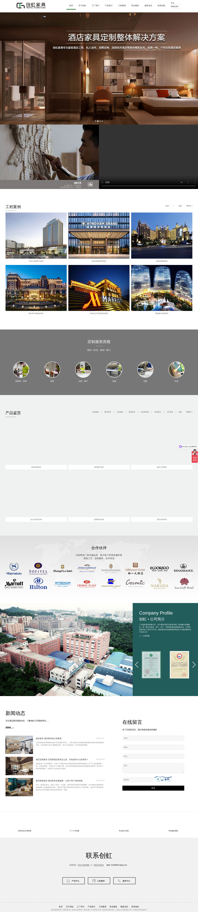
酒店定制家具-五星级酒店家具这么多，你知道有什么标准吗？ (62, 759)
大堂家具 (120, 412)
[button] (137, 665)
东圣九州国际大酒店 (36, 261)
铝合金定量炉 (77, 910)
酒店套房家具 (36, 467)
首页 (71, 5)
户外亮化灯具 (96, 910)
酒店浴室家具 (162, 519)
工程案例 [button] (102, 907)
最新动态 (150, 5)
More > (189, 206)
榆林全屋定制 (108, 910)
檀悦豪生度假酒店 (161, 313)
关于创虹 (84, 5)
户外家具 (170, 412)
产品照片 (110, 5)
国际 (180, 206)
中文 (172, 3)
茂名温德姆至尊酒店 (99, 261)
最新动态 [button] (124, 907)
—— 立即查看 (144, 636)
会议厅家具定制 (36, 519)
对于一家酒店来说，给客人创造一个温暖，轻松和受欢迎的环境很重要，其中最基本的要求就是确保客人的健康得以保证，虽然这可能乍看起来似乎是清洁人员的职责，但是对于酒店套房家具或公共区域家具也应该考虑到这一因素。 (69, 787)
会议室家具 (145, 412)
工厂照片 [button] (81, 907)
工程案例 (123, 5)
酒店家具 (66, 910)
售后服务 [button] (113, 907)
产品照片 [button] (91, 907)
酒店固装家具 (56, 910)
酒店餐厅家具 (99, 467)
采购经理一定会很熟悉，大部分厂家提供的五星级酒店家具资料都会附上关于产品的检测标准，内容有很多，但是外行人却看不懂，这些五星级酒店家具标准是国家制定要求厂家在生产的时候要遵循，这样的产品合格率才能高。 (69, 766)
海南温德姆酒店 (162, 261)
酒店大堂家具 (162, 467)
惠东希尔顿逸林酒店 (36, 313)
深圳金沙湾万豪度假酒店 (99, 313)
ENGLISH (174, 6)
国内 (167, 206)
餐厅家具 (108, 412)
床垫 (180, 412)
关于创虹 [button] (70, 907)
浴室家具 (157, 412)
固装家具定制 (99, 519)
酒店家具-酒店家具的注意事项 (48, 738)
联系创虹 (163, 5)
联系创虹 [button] (135, 907)
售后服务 (136, 5)
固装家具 (132, 412)
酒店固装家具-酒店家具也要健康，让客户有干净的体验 (59, 781)
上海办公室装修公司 (123, 910)
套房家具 (95, 412)
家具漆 (86, 910)
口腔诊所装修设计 (140, 910)
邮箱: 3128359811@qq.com (117, 865)
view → (10, 727)
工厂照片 (97, 5)
